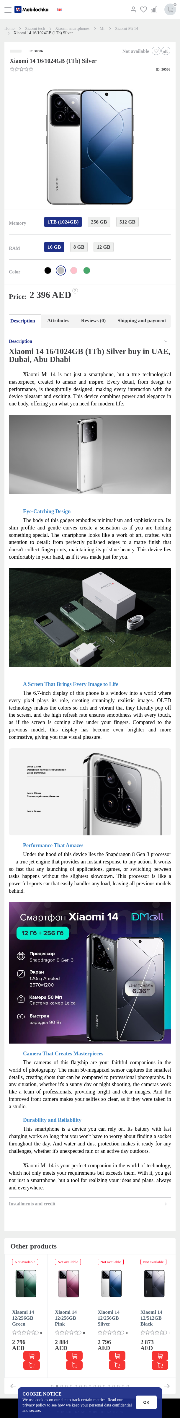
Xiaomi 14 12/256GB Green (23, 1318)
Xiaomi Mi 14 (126, 29)
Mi (102, 29)
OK (146, 1402)
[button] (89, 148)
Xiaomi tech (35, 29)
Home (9, 29)
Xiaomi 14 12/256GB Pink (66, 1318)
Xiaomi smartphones (72, 29)
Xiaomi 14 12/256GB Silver (109, 1318)
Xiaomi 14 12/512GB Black (151, 1318)
